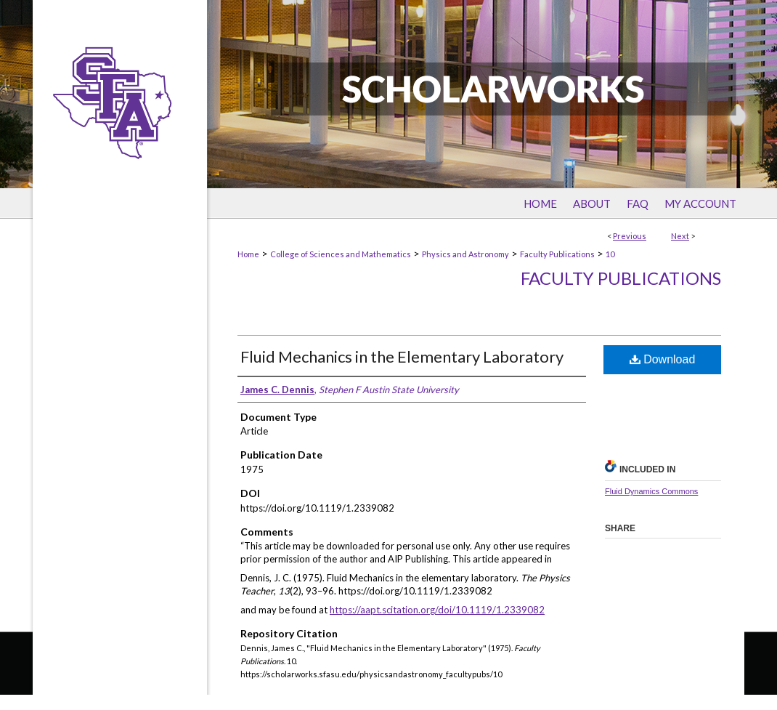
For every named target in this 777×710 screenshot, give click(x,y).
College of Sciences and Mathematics (340, 254)
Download (663, 359)
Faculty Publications (557, 254)
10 (610, 254)
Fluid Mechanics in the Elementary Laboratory (402, 356)
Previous (629, 236)
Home (248, 254)
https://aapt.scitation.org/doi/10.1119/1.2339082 (437, 610)
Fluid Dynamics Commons (651, 491)
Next (680, 236)
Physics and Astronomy (465, 254)
